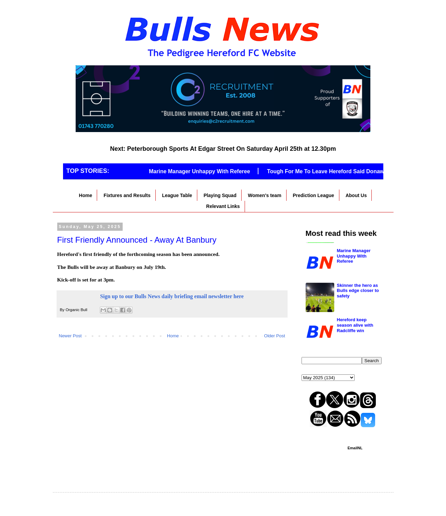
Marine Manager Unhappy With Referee (202, 171)
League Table (177, 195)
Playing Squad (220, 195)
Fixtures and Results (127, 195)
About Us (356, 195)
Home (85, 195)
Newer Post (70, 335)
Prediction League (313, 195)
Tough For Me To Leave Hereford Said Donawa (330, 171)
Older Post (274, 335)
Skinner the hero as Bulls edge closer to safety (358, 321)
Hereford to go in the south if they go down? (357, 252)
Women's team (264, 195)
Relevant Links (223, 206)
